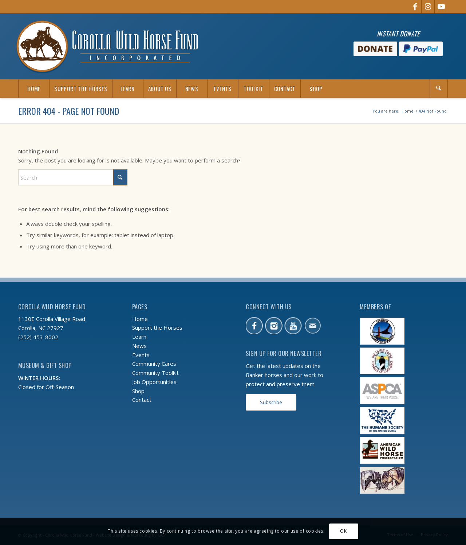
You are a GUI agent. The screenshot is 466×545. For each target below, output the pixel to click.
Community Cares (154, 363)
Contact (141, 399)
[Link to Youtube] (441, 6)
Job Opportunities (154, 381)
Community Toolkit (155, 372)
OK (343, 531)
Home (140, 318)
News (139, 345)
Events (141, 354)
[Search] (439, 88)
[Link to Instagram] (428, 6)
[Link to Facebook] (414, 6)
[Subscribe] (271, 402)
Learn (139, 336)
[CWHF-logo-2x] (107, 46)
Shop (138, 391)
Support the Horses (157, 327)
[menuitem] (33, 88)
